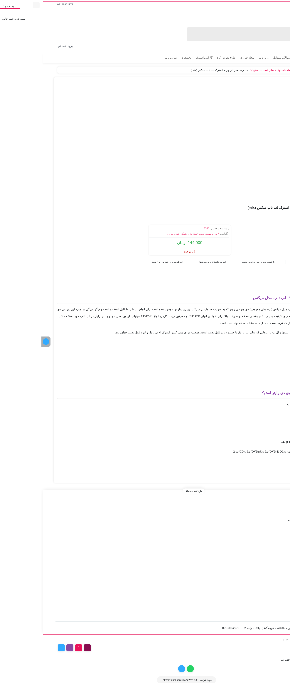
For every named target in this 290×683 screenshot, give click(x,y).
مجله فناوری (205, 57)
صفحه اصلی (279, 502)
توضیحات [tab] (274, 270)
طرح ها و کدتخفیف (275, 512)
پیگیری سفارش (280, 64)
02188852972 (24, 4)
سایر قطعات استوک (221, 70)
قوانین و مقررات (276, 507)
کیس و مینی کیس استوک (271, 538)
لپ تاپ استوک (277, 532)
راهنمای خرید (278, 523)
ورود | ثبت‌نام (24, 45)
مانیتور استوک (278, 553)
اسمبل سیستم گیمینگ (273, 584)
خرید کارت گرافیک (275, 563)
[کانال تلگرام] (4, 341)
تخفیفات (145, 57)
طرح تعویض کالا (185, 57)
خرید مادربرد (279, 568)
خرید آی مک (279, 548)
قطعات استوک (243, 70)
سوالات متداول (240, 57)
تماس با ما (129, 57)
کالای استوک (279, 57)
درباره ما (222, 57)
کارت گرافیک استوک (274, 543)
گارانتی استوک (162, 57)
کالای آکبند (260, 57)
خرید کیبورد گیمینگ (275, 579)
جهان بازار (281, 70)
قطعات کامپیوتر (263, 70)
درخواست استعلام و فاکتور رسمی (266, 517)
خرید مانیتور (279, 573)
